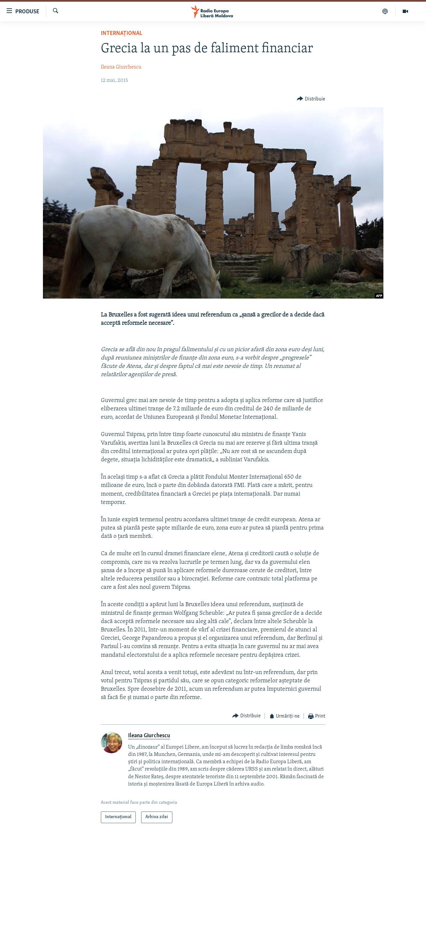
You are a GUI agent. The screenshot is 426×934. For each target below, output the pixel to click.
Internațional (121, 33)
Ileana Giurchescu (121, 67)
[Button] (311, 99)
